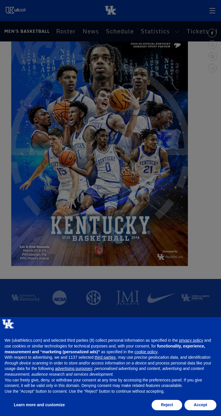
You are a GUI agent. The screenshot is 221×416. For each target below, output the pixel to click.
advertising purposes (73, 368)
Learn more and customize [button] (39, 404)
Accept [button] (200, 404)
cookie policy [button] (145, 351)
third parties (105, 357)
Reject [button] (167, 404)
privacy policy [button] (191, 340)
